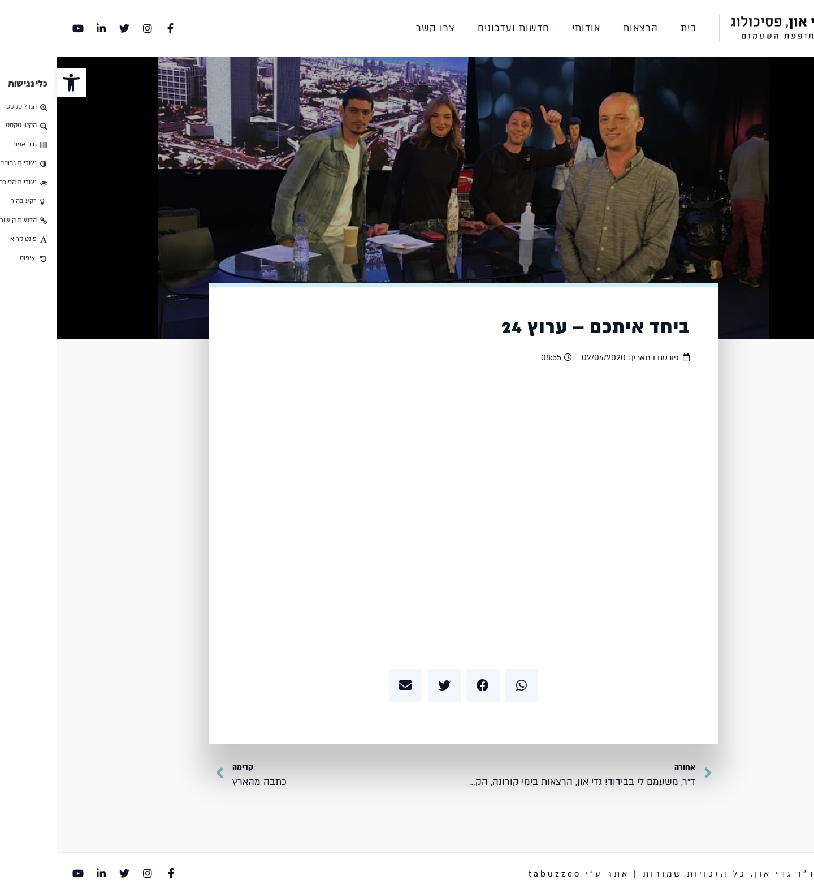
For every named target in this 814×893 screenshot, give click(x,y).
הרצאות (583, 27)
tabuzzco (498, 873)
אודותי (530, 27)
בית (632, 27)
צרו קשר (379, 27)
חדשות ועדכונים (457, 27)
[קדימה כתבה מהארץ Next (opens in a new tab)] (194, 775)
